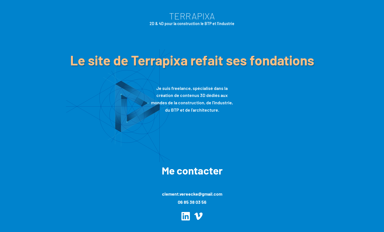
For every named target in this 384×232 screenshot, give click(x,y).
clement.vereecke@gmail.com (192, 193)
